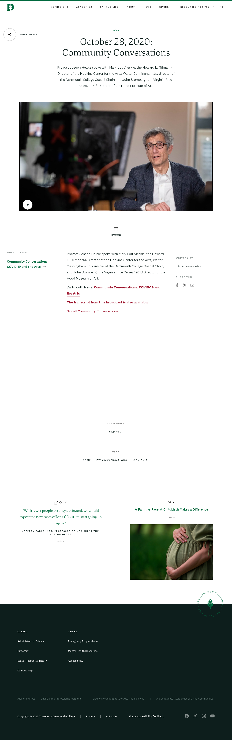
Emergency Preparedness (83, 641)
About (131, 7)
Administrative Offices (30, 641)
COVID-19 (140, 460)
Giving (164, 7)
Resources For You (197, 7)
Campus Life (109, 7)
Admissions (59, 7)
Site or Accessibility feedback (146, 716)
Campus (115, 431)
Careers (72, 631)
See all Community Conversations (92, 311)
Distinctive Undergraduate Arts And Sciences (119, 698)
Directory (23, 651)
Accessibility (75, 660)
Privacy (90, 716)
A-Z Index (111, 716)
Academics (84, 7)
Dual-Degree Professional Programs (61, 698)
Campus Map (25, 670)
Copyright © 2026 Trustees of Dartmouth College (46, 716)
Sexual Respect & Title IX (32, 660)
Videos (116, 30)
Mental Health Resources (83, 651)
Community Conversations (105, 460)
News (147, 7)
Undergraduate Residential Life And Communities (184, 698)
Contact (22, 631)
